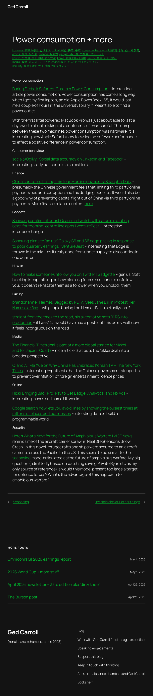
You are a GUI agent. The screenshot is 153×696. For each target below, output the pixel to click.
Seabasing (21, 502)
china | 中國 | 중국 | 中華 (66, 50)
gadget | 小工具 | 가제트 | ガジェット (81, 54)
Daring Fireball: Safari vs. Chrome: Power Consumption (60, 88)
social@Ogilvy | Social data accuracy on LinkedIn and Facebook (68, 159)
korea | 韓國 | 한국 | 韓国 (71, 58)
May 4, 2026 (137, 559)
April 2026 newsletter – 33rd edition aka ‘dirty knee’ (54, 584)
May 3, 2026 (137, 572)
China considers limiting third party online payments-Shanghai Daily (71, 181)
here (89, 203)
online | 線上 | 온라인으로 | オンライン (74, 62)
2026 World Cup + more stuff (33, 572)
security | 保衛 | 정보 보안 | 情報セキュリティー (41, 66)
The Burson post (22, 597)
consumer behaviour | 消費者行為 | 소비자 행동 (110, 50)
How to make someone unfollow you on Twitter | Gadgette (63, 274)
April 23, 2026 (136, 597)
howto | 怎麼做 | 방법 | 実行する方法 (34, 58)
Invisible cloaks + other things (117, 502)
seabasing (21, 457)
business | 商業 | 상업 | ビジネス (31, 50)
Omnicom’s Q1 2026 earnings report (39, 559)
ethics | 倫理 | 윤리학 (24, 54)
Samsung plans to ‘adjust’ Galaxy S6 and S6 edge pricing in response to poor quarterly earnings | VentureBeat (73, 243)
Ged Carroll (18, 6)
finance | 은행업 (48, 54)
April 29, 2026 (136, 584)
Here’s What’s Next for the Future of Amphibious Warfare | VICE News (72, 436)
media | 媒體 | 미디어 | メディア (31, 62)
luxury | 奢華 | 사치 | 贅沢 (102, 58)
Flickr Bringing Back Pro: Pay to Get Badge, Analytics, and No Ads (69, 393)
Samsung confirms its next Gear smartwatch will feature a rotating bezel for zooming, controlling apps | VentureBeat (70, 223)
